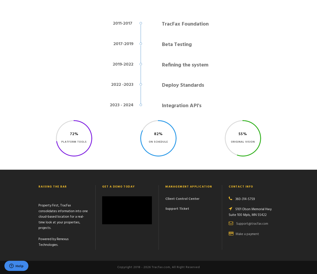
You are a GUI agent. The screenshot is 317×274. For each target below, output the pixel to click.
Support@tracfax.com (252, 223)
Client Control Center (182, 199)
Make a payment (247, 234)
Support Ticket (177, 208)
